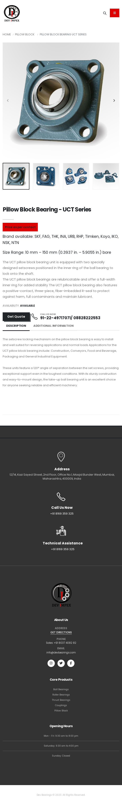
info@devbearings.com (61, 652)
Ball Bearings (61, 689)
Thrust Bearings (61, 700)
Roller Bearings (61, 694)
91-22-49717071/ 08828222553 (70, 318)
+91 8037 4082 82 (65, 643)
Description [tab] (16, 326)
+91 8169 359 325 (62, 513)
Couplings (61, 705)
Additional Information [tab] (53, 326)
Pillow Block (24, 34)
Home (7, 34)
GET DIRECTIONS (61, 632)
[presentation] (8, 101)
